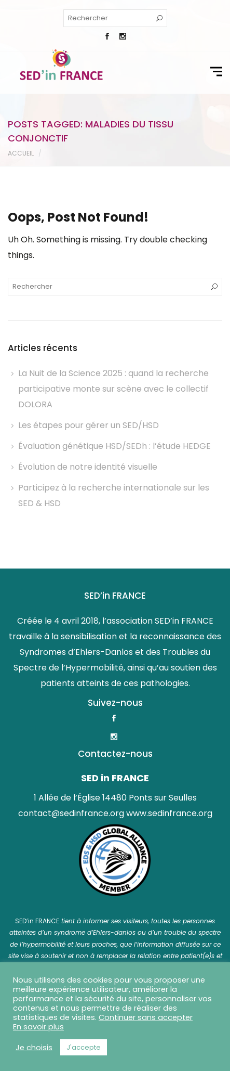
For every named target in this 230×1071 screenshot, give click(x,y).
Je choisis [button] (34, 1047)
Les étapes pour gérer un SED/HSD (88, 425)
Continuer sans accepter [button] (146, 1017)
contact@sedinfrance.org (71, 813)
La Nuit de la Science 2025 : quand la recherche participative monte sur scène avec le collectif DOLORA (113, 388)
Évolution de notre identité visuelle (87, 467)
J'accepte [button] (83, 1047)
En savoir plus (38, 1026)
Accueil (21, 153)
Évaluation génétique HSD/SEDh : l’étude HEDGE (114, 446)
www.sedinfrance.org (169, 813)
